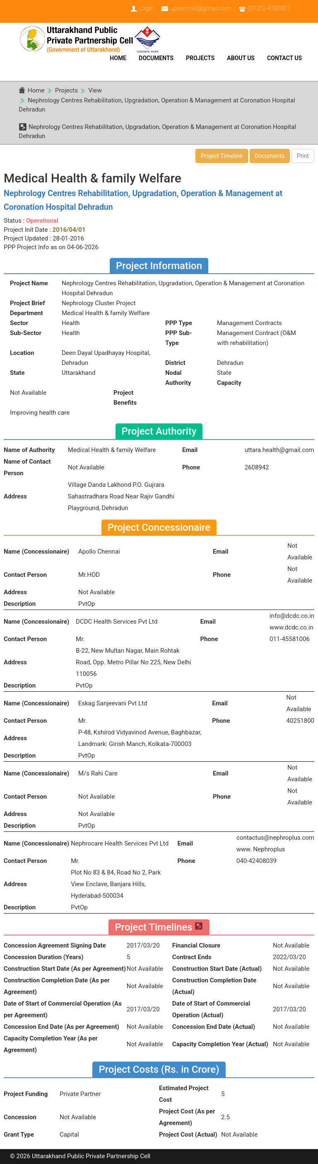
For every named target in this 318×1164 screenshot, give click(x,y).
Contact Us (284, 58)
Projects (200, 58)
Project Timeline (222, 156)
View (94, 90)
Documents (156, 58)
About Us (241, 58)
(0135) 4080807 (269, 8)
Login (146, 8)
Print (303, 156)
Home (118, 58)
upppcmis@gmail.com (200, 8)
